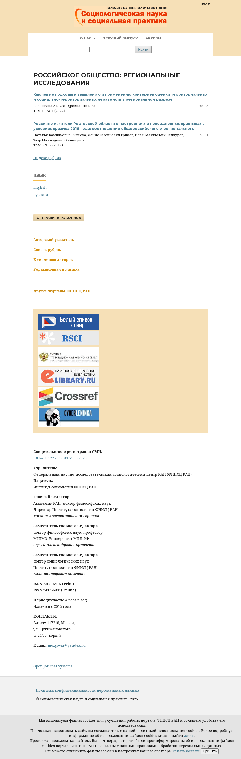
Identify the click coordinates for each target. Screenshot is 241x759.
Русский (40, 194)
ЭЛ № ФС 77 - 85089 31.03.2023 (60, 458)
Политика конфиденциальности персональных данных (87, 690)
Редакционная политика (56, 269)
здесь (189, 735)
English (40, 187)
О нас (86, 38)
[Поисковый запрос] (111, 49)
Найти (143, 49)
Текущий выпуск (120, 38)
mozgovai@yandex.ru (67, 645)
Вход (206, 4)
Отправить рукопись (59, 218)
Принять (210, 751)
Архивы (153, 38)
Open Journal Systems (52, 666)
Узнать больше (186, 751)
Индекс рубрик (47, 157)
